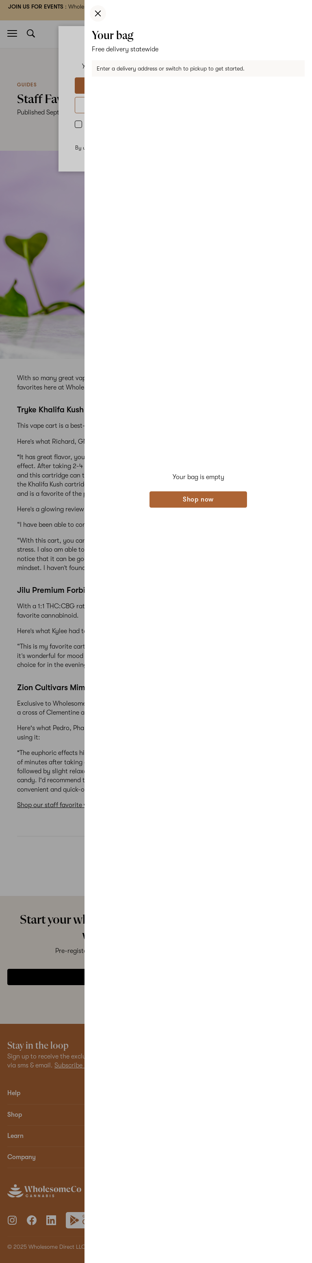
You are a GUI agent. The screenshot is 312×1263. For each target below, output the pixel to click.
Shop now (198, 499)
